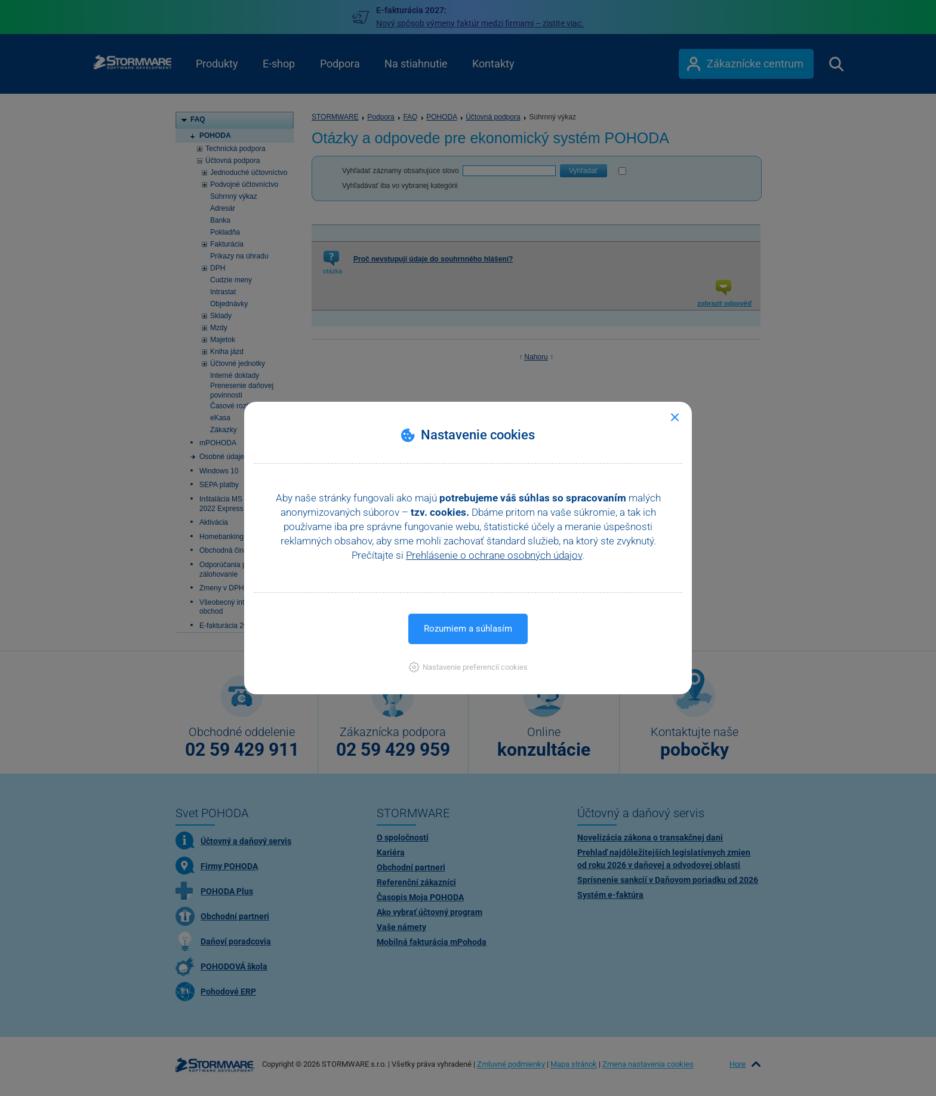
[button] (468, 667)
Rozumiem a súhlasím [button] (468, 628)
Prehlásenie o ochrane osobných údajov (494, 555)
